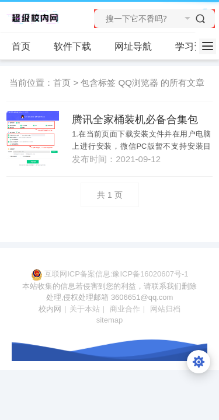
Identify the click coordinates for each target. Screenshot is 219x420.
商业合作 (125, 308)
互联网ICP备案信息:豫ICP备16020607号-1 (116, 274)
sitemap (109, 320)
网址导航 (133, 46)
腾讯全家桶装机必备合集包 (135, 119)
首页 (21, 46)
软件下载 (77, 46)
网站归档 (165, 308)
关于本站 (84, 308)
